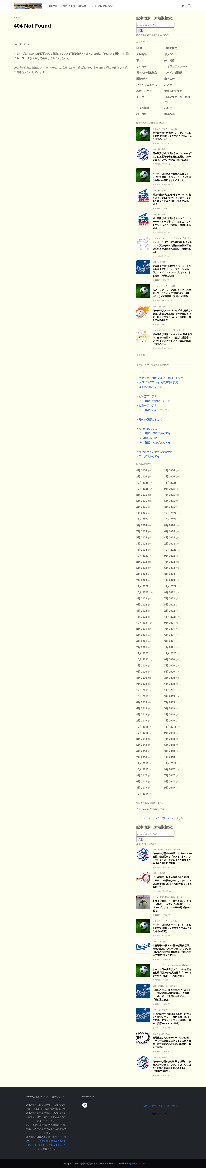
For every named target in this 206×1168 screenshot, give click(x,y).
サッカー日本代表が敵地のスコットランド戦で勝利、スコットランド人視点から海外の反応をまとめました (172, 177)
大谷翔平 (162, 262)
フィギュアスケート (161, 238)
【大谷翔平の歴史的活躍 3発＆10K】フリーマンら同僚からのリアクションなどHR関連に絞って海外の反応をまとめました (172, 882)
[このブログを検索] (155, 25)
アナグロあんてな (149, 456)
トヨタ (156, 897)
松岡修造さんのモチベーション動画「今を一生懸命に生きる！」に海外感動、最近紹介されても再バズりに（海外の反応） (172, 1042)
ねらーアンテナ (148, 405)
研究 (162, 897)
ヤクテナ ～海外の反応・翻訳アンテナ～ (162, 378)
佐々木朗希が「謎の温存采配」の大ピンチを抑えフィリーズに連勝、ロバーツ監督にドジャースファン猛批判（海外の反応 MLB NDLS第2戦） (172, 1018)
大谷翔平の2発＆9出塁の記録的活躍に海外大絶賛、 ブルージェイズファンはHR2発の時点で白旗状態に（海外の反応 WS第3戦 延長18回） (172, 950)
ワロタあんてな (148, 428)
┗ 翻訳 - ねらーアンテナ (153, 410)
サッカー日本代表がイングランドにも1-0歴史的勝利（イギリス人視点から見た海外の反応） (172, 136)
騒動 (173, 285)
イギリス (157, 128)
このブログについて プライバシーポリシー (161, 818)
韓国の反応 (163, 986)
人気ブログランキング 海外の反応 (158, 382)
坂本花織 (180, 330)
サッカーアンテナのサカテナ (155, 451)
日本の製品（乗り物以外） (176, 897)
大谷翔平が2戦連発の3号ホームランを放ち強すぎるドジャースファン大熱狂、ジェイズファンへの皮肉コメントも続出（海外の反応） (172, 270)
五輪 (185, 238)
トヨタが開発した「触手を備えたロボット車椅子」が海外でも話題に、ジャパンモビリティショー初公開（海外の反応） (172, 905)
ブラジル (166, 965)
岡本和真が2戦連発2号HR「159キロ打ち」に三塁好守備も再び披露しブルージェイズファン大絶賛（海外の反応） (172, 156)
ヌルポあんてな (148, 438)
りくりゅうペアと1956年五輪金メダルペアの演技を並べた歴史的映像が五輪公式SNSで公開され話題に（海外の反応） (172, 247)
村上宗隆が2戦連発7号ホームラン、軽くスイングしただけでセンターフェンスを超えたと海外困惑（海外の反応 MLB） (172, 199)
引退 (173, 330)
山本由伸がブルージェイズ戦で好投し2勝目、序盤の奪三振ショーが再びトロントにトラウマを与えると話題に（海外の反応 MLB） (172, 315)
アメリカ (157, 285)
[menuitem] (53, 6)
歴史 (190, 238)
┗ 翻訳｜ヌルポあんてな (153, 442)
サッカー (166, 128)
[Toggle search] (189, 6)
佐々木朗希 (163, 1009)
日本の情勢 (176, 965)
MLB (155, 149)
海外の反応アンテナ (150, 387)
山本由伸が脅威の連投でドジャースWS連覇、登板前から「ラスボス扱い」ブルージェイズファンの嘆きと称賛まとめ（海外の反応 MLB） (172, 858)
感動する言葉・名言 (161, 1033)
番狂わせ (186, 965)
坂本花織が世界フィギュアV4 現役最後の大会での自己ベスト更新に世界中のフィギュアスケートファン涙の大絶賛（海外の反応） (172, 339)
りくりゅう (176, 238)
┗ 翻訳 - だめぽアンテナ (153, 401)
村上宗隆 (162, 190)
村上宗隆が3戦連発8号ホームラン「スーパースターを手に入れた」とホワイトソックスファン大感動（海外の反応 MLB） (172, 223)
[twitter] (183, 6)
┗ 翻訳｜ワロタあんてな (153, 433)
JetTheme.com (137, 1163)
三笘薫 (174, 128)
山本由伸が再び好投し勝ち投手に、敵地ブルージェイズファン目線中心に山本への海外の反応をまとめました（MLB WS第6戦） (172, 1066)
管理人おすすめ (165, 849)
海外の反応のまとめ (150, 419)
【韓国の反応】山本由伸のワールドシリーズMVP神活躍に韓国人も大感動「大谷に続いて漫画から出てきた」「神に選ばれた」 (172, 994)
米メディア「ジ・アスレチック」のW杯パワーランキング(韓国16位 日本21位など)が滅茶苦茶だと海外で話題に (172, 293)
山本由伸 (162, 306)
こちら (140, 809)
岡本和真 (162, 149)
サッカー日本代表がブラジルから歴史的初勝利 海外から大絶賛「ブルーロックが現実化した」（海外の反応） (172, 972)
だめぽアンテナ (148, 396)
